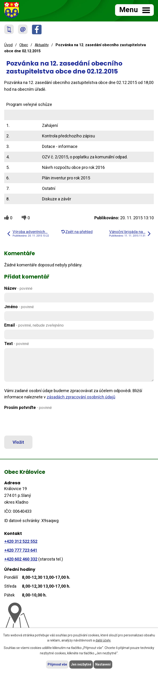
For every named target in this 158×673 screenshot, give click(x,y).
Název (18, 288)
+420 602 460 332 (20, 559)
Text (16, 343)
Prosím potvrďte (28, 407)
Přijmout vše (57, 664)
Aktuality (42, 45)
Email (34, 325)
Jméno (19, 306)
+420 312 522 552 (20, 541)
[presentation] (38, 423)
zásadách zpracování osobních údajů (81, 396)
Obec (23, 45)
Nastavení (103, 664)
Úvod (8, 45)
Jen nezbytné (81, 664)
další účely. (103, 640)
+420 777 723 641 (20, 550)
